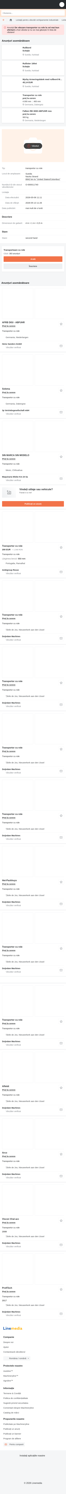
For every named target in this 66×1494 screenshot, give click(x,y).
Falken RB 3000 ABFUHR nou (37, 111)
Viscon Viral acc (10, 1219)
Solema (6, 389)
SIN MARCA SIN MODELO (15, 455)
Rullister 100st (30, 63)
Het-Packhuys (9, 880)
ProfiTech (7, 1288)
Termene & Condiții (12, 1393)
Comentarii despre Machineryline (18, 1408)
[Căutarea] (62, 13)
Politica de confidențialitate (15, 1398)
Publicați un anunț (33, 504)
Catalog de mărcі (11, 1412)
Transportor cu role (32, 95)
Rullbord (27, 47)
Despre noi (8, 1342)
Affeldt (5, 1086)
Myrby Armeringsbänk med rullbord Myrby (43, 79)
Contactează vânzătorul (14, 1352)
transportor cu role (34, 168)
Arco (4, 1153)
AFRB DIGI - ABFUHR (13, 322)
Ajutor (6, 1347)
